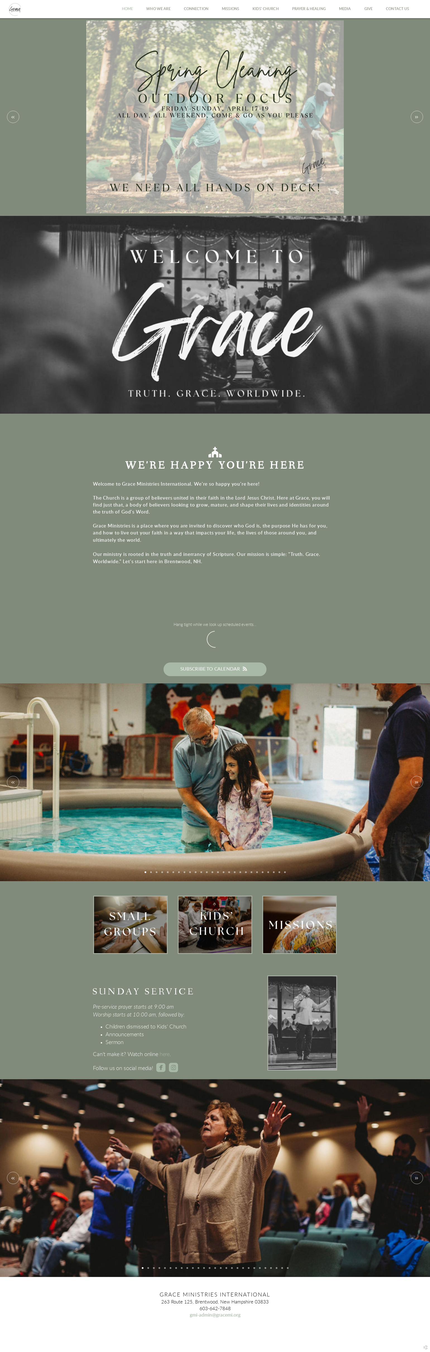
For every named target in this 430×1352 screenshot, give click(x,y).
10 (195, 874)
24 (274, 874)
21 (257, 874)
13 (212, 874)
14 (218, 874)
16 (229, 874)
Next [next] (417, 117)
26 (285, 874)
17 (234, 874)
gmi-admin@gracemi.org (215, 1315)
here (165, 1054)
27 (287, 1270)
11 (201, 874)
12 (207, 874)
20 (251, 874)
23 (268, 874)
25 (279, 874)
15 (223, 874)
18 (240, 874)
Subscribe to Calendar (215, 668)
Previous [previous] (13, 117)
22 (262, 874)
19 (246, 874)
